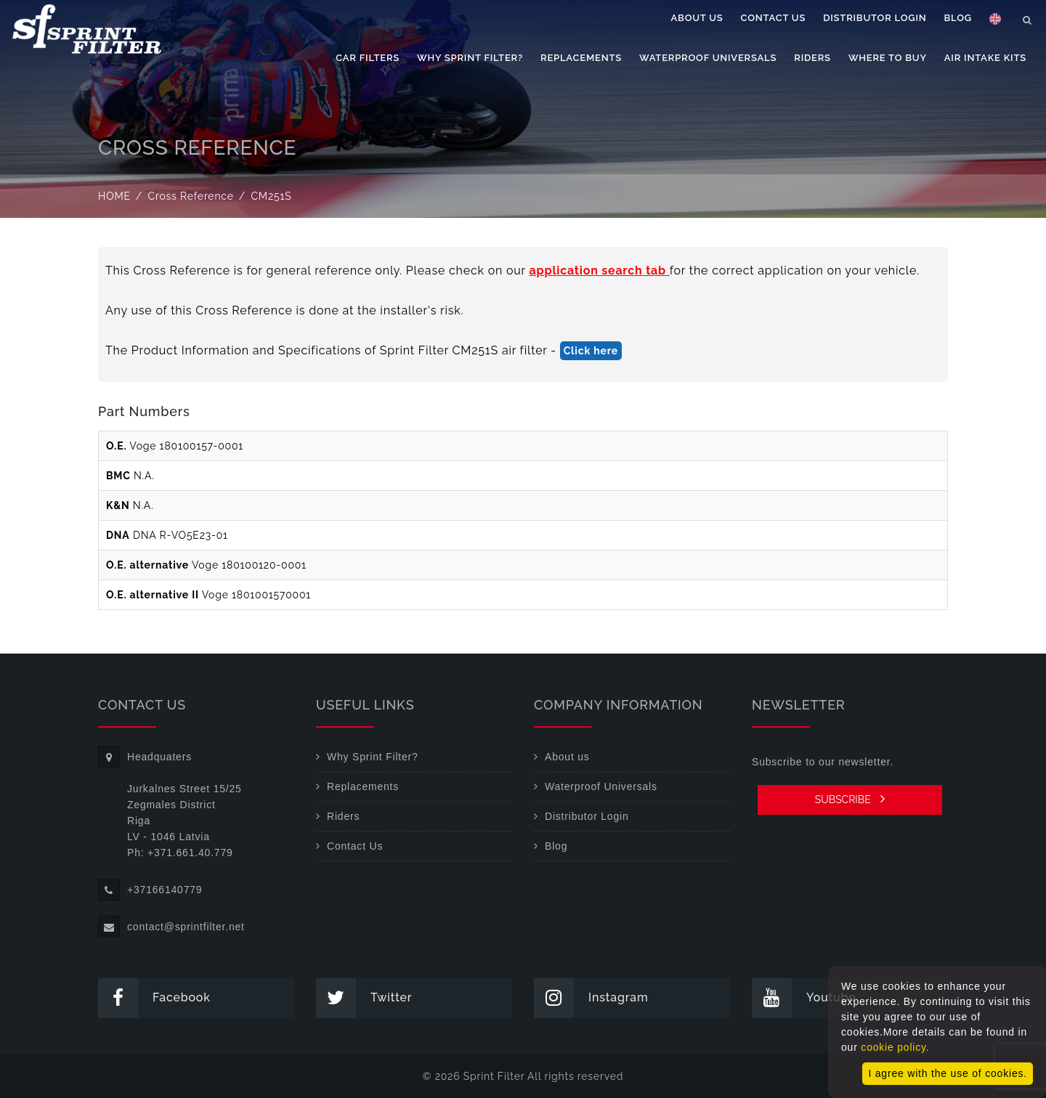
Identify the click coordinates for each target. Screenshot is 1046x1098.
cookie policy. (895, 1047)
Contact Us (773, 17)
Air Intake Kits (985, 57)
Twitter (364, 998)
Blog (958, 17)
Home (114, 196)
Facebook (154, 998)
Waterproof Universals (708, 57)
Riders (812, 57)
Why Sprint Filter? (470, 57)
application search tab (600, 270)
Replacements (581, 57)
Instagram (591, 998)
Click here (591, 351)
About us (697, 17)
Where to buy (887, 57)
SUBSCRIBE (850, 798)
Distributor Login (874, 17)
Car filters (368, 57)
